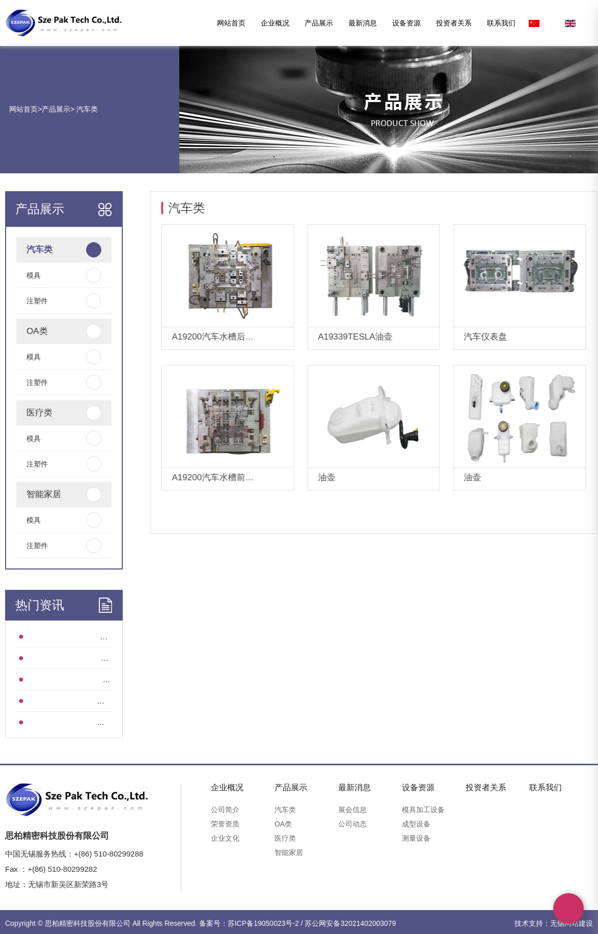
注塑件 (52, 300)
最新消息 (362, 23)
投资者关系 (454, 23)
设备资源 (406, 23)
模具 (52, 275)
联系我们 (501, 23)
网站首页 (231, 23)
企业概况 (275, 23)
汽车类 (86, 109)
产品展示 (319, 23)
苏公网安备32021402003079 (350, 923)
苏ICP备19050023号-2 (263, 923)
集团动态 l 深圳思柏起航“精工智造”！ (79, 679)
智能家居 (52, 494)
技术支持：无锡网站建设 (553, 923)
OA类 (52, 331)
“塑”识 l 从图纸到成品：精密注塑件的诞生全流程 (98, 636)
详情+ (281, 337)
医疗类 (52, 413)
